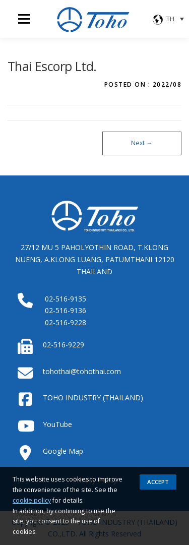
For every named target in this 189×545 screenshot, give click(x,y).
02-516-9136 (65, 310)
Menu (23, 19)
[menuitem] (169, 19)
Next (141, 143)
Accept (158, 482)
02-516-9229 (63, 344)
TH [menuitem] (170, 19)
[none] (169, 19)
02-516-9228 (65, 322)
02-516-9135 (65, 299)
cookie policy (32, 500)
